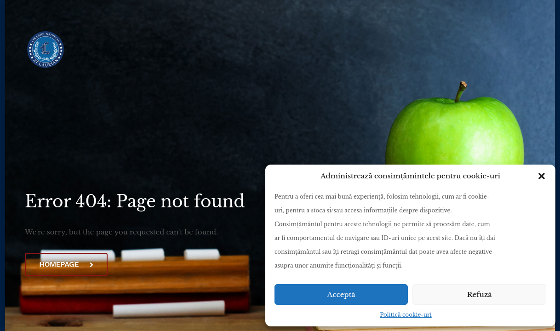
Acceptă (341, 294)
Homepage (66, 264)
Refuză (479, 294)
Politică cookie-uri (406, 314)
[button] (541, 176)
